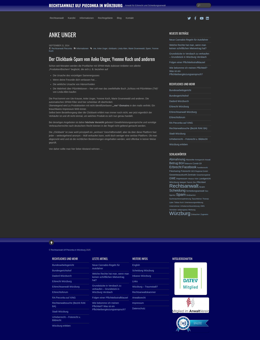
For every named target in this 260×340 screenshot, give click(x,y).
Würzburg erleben (178, 144)
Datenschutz (138, 308)
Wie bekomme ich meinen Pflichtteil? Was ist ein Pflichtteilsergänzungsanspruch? (109, 306)
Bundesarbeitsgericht (180, 90)
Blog (119, 18)
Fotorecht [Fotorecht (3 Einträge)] (185, 171)
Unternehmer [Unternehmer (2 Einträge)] (174, 206)
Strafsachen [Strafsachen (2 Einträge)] (191, 195)
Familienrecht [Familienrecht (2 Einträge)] (202, 168)
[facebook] (195, 17)
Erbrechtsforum (177, 117)
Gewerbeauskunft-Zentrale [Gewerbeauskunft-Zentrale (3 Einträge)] (182, 174)
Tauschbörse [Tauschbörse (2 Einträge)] (197, 199)
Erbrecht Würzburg (179, 106)
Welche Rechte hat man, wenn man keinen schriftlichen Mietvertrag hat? (110, 277)
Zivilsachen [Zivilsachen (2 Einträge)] (195, 214)
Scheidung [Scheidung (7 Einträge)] (177, 190)
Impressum (138, 303)
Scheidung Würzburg (143, 270)
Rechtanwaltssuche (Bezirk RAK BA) (188, 128)
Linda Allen (122, 48)
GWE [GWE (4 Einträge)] (172, 178)
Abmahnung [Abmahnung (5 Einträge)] (177, 159)
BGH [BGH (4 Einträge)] (181, 163)
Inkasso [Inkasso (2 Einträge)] (191, 179)
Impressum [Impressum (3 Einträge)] (181, 178)
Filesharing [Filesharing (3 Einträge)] (174, 171)
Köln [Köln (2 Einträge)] (196, 179)
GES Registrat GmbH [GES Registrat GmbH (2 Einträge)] (199, 171)
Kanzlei (71, 18)
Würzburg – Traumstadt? (145, 286)
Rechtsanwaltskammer (144, 292)
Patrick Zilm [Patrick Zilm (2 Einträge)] (191, 182)
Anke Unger (102, 48)
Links (135, 281)
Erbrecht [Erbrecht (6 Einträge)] (175, 167)
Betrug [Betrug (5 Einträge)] (173, 163)
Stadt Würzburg (177, 133)
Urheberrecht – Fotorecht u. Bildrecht (188, 139)
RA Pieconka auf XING (181, 122)
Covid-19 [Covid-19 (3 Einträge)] (197, 163)
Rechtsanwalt (57, 18)
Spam (148, 48)
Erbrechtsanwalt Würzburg (183, 112)
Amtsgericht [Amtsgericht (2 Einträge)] (199, 160)
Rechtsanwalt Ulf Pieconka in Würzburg (68, 250)
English (136, 265)
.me (94, 48)
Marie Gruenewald (137, 48)
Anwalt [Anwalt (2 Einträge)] (207, 160)
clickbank (112, 48)
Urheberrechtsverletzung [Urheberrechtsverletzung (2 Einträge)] (190, 206)
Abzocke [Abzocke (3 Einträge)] (190, 159)
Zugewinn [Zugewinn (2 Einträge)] (204, 214)
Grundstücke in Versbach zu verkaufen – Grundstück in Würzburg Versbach (106, 288)
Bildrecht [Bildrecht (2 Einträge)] (188, 164)
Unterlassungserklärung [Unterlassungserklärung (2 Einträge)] (193, 202)
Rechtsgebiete (105, 18)
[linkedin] (207, 17)
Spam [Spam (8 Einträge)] (181, 194)
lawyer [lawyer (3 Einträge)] (183, 182)
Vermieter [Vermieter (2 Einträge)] (173, 210)
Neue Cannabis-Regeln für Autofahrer (188, 39)
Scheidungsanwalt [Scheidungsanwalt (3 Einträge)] (195, 191)
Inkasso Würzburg (141, 276)
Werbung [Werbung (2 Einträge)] (191, 210)
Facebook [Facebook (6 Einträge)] (189, 167)
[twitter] (189, 17)
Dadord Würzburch (179, 101)
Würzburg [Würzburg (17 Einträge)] (179, 213)
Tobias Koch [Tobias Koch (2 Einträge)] (179, 202)
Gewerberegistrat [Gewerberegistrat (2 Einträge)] (203, 175)
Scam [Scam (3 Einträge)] (202, 187)
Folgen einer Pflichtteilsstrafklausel (187, 62)
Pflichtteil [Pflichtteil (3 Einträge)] (201, 182)
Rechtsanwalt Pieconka (62, 48)
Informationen (87, 18)
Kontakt (129, 18)
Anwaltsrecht (139, 297)
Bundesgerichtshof (179, 95)
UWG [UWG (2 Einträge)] (202, 206)
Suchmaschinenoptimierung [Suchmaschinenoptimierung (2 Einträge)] (180, 199)
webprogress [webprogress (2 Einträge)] (183, 210)
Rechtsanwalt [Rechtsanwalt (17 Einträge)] (183, 186)
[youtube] (201, 17)
